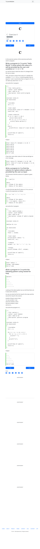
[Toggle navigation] (32, 1)
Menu (20, 23)
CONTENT (33, 542)
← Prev (9, 45)
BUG (28, 542)
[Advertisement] (20, 13)
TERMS (17, 542)
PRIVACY (13, 542)
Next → (30, 45)
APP (37, 542)
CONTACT (23, 542)
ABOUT (7, 542)
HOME (3, 542)
